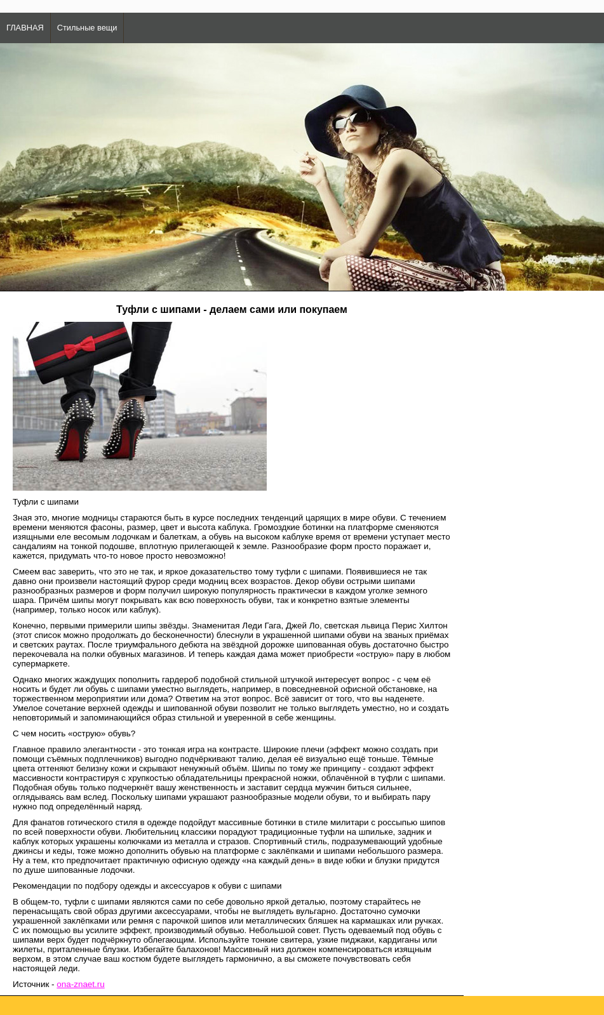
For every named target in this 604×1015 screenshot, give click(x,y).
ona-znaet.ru (80, 984)
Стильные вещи (87, 27)
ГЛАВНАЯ (25, 27)
